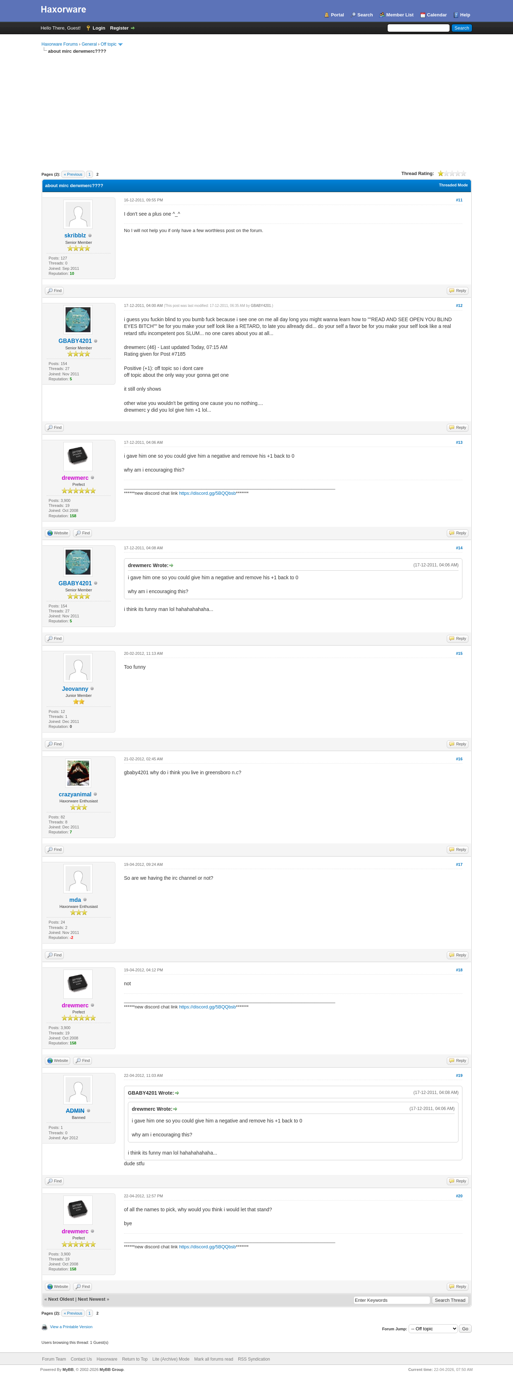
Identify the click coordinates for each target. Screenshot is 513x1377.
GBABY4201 (75, 341)
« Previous (73, 174)
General (89, 44)
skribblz (75, 235)
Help (465, 14)
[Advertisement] (256, 108)
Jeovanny (75, 689)
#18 (459, 970)
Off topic (108, 44)
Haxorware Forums (60, 44)
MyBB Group (112, 1369)
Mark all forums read (213, 1359)
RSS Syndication (254, 1359)
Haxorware (107, 1359)
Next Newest (91, 1299)
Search (365, 14)
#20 (459, 1196)
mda (75, 900)
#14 (459, 548)
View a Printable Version (71, 1327)
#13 (459, 442)
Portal (337, 14)
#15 (459, 653)
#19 (459, 1075)
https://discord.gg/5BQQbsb (207, 493)
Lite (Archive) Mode (171, 1359)
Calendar (437, 14)
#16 (459, 759)
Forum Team (54, 1359)
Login (99, 28)
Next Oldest (61, 1299)
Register (119, 28)
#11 (459, 200)
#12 (459, 305)
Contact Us (81, 1359)
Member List (400, 14)
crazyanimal (75, 794)
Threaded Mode (453, 185)
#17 (459, 864)
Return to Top (135, 1359)
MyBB (67, 1369)
